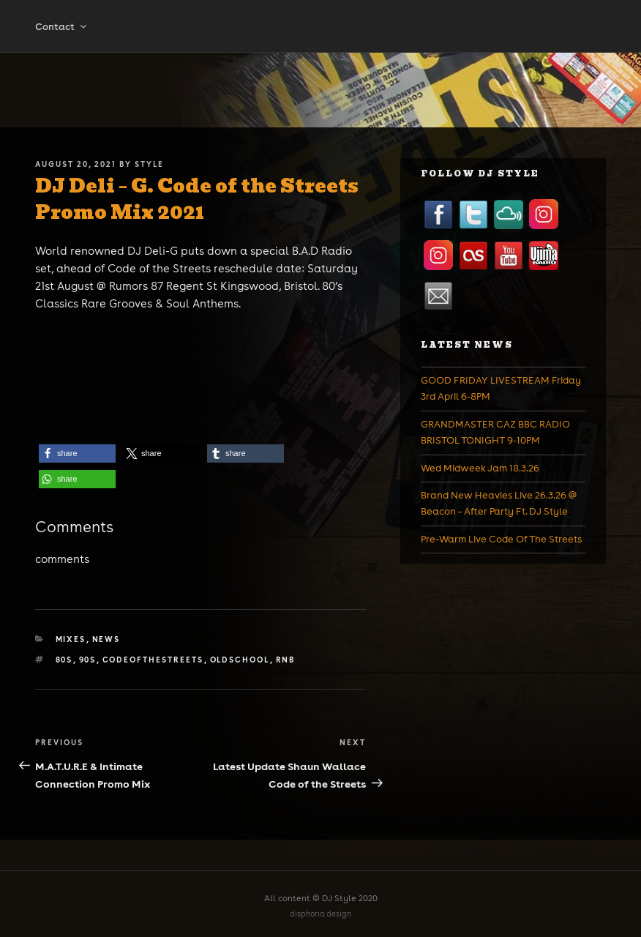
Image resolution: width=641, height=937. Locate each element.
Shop (250, 26)
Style (149, 164)
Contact (62, 62)
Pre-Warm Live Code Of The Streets (501, 539)
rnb (286, 659)
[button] (77, 453)
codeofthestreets (153, 659)
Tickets (310, 26)
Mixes (189, 26)
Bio (139, 26)
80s (64, 659)
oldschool (240, 659)
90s (88, 659)
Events (370, 26)
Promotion (500, 26)
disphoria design (320, 914)
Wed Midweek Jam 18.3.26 (480, 468)
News (427, 26)
